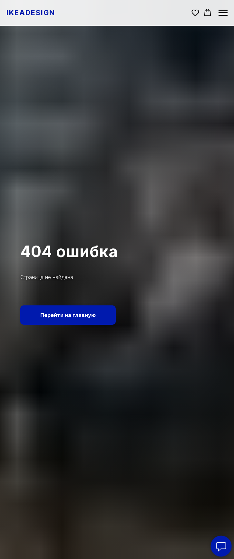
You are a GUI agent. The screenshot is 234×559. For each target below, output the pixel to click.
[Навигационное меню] (223, 13)
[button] (195, 12)
